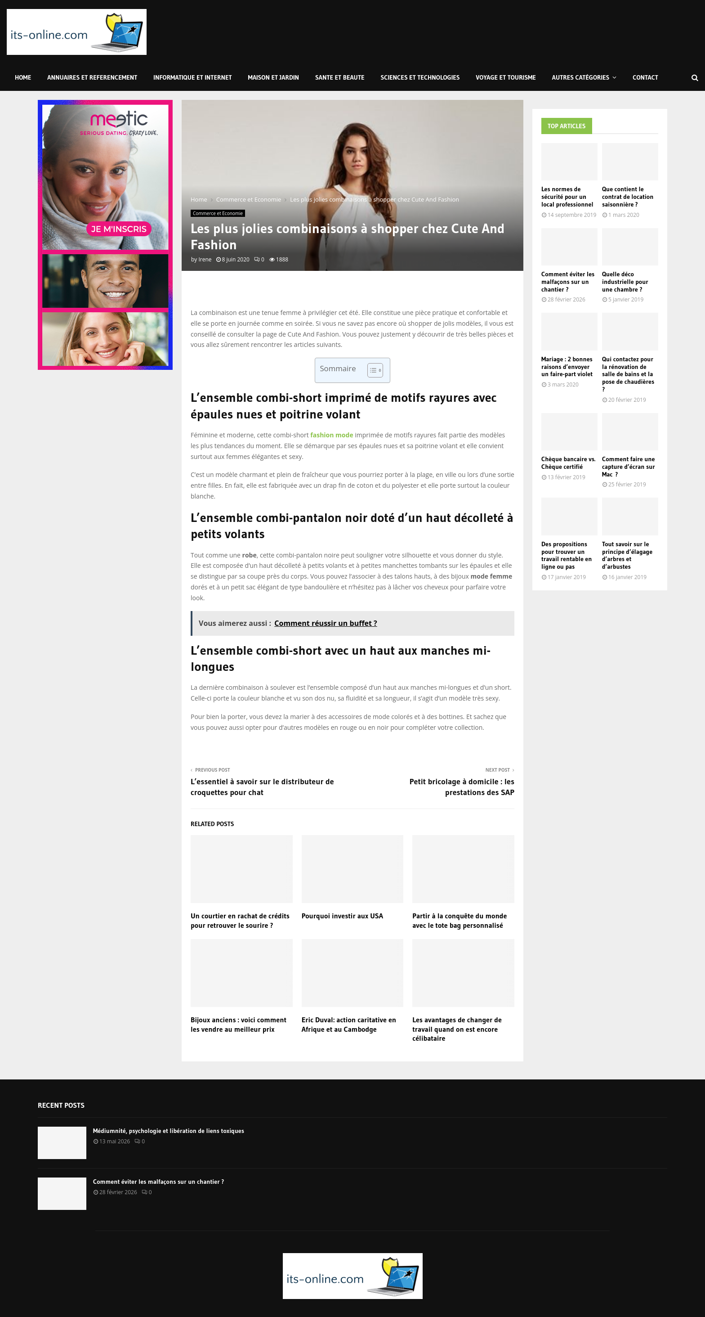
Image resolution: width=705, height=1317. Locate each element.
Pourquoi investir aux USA (342, 915)
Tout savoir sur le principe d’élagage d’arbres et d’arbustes (627, 555)
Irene (204, 259)
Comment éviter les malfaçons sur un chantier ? (567, 281)
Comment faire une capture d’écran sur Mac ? (628, 466)
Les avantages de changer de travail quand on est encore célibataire (457, 1029)
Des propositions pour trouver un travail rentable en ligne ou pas (566, 555)
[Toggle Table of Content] (371, 370)
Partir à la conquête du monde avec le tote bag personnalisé (459, 920)
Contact (645, 77)
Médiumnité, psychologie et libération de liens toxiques (168, 1131)
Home (23, 77)
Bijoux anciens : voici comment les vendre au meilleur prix (238, 1024)
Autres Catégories (581, 77)
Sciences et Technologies (420, 77)
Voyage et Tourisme (506, 77)
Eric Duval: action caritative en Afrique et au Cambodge (349, 1024)
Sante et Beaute (339, 77)
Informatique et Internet (192, 77)
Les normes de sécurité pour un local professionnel (567, 196)
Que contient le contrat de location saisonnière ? (627, 196)
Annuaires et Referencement (92, 77)
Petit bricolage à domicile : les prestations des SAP (462, 787)
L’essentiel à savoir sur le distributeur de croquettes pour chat (262, 787)
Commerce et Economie (218, 213)
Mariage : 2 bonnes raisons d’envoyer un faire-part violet (567, 366)
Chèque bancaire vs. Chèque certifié (568, 463)
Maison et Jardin (273, 77)
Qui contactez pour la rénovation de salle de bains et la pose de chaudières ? (628, 374)
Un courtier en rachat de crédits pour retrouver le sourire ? (240, 920)
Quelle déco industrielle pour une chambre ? (625, 281)
